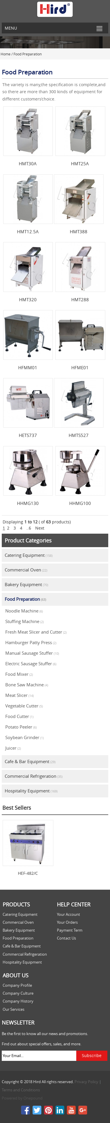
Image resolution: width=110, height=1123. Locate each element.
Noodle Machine (24, 611)
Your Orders (67, 922)
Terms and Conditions (21, 1090)
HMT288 (80, 299)
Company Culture (18, 993)
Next (39, 528)
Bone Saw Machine (26, 685)
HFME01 (80, 367)
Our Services (13, 1009)
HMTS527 (79, 435)
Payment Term (69, 930)
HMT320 (28, 299)
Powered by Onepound (22, 1098)
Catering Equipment (29, 555)
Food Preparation (25, 599)
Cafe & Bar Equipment (30, 761)
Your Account (68, 914)
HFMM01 (27, 367)
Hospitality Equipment (31, 791)
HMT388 (78, 231)
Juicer (13, 748)
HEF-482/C (28, 873)
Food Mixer (19, 674)
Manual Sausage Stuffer (32, 653)
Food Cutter (19, 716)
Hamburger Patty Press (30, 642)
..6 (28, 528)
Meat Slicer (19, 695)
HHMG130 (28, 503)
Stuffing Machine (24, 621)
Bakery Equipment (26, 584)
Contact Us (66, 938)
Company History (18, 1001)
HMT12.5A (28, 231)
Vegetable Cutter (24, 706)
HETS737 (28, 435)
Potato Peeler (21, 727)
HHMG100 (80, 503)
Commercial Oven (26, 570)
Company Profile (17, 985)
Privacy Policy (86, 1081)
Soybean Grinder (24, 737)
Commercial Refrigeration (33, 776)
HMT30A (28, 163)
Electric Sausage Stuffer (30, 663)
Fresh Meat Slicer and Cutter (36, 632)
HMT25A (80, 163)
